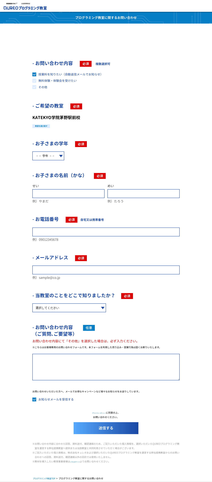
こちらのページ (78, 462)
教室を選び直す (47, 126)
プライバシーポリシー (99, 413)
